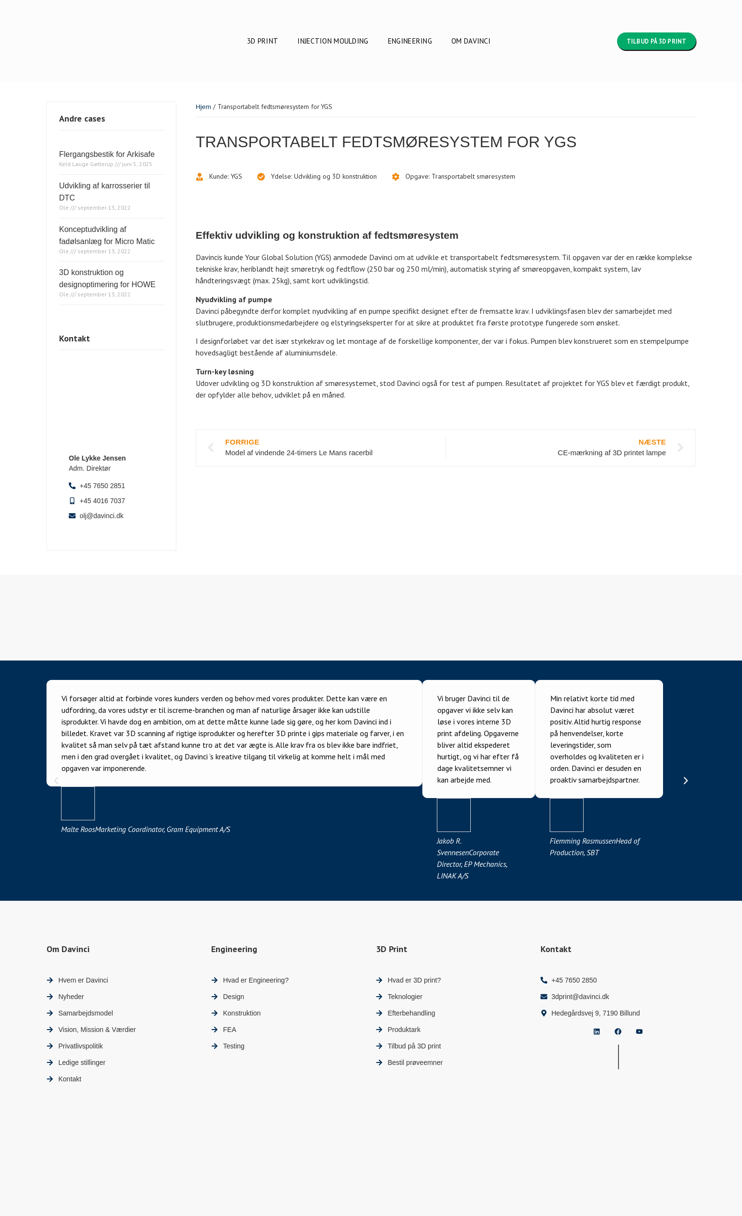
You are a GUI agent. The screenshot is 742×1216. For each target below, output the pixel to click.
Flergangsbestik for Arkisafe (107, 154)
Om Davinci (471, 41)
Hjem (203, 106)
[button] (56, 780)
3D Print (262, 41)
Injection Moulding (332, 41)
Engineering (410, 41)
